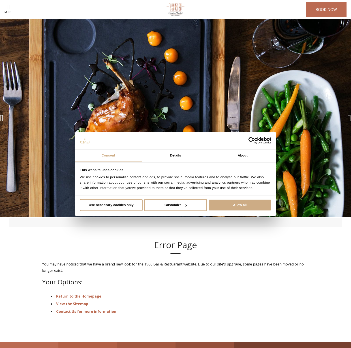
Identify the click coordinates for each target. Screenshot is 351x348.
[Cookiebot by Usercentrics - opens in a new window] (251, 140)
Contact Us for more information (86, 311)
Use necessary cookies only (111, 205)
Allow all (240, 205)
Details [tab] (175, 155)
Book (326, 9)
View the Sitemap (72, 303)
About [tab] (243, 155)
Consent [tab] (108, 155)
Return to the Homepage (78, 296)
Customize (176, 205)
